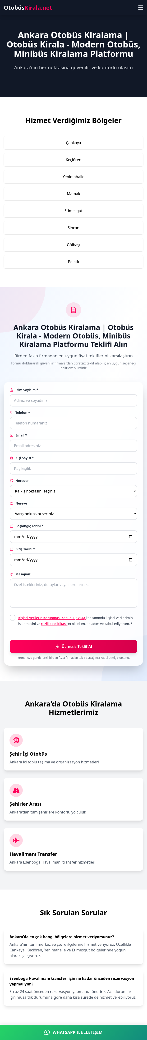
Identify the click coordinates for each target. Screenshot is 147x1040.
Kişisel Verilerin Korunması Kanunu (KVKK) (52, 618)
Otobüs (28, 7)
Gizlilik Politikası (54, 623)
